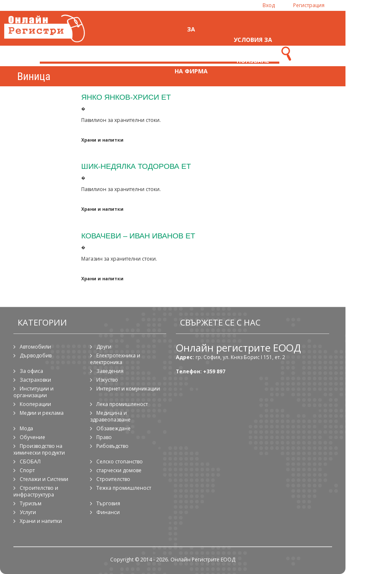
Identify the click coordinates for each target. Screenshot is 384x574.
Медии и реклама (42, 412)
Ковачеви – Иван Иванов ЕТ (138, 235)
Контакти (314, 50)
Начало (129, 50)
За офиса (31, 371)
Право (104, 437)
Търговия (108, 503)
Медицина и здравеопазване (110, 416)
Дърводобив (36, 355)
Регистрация (309, 5)
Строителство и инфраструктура (35, 491)
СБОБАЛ (30, 461)
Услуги (28, 512)
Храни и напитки (102, 140)
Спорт (27, 470)
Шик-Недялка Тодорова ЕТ (136, 166)
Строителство (113, 479)
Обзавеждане (113, 428)
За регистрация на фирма (191, 50)
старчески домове (119, 470)
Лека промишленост (122, 404)
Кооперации (35, 404)
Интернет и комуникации (128, 388)
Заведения (110, 371)
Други (103, 346)
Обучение (32, 437)
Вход (269, 5)
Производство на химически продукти (39, 449)
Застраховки (35, 379)
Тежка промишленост (123, 487)
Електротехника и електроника (115, 359)
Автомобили (35, 346)
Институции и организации (33, 392)
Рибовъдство (112, 446)
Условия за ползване (253, 50)
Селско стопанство (119, 461)
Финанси (108, 512)
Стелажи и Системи (44, 479)
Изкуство (107, 379)
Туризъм (30, 503)
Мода (26, 428)
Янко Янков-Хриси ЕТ (126, 97)
